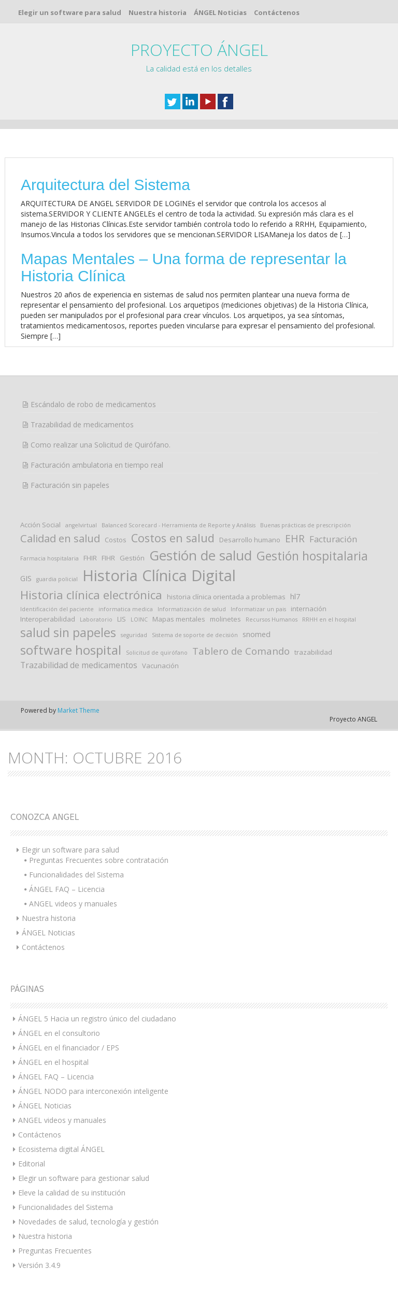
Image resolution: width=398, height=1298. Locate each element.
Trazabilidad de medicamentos (82, 424)
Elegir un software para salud (69, 12)
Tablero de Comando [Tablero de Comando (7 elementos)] (241, 650)
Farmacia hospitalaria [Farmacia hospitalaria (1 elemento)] (49, 558)
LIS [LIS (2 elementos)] (121, 619)
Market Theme (79, 710)
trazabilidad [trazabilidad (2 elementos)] (313, 652)
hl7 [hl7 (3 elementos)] (295, 596)
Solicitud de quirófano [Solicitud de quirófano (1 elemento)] (157, 652)
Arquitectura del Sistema (105, 184)
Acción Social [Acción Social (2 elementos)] (40, 524)
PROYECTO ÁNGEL (199, 49)
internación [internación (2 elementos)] (308, 608)
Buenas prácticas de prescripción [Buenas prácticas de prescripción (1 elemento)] (305, 525)
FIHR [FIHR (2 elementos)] (108, 558)
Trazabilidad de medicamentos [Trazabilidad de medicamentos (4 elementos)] (78, 665)
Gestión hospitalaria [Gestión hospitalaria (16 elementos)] (312, 556)
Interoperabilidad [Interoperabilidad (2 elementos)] (47, 619)
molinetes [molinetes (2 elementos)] (225, 619)
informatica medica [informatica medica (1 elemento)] (125, 609)
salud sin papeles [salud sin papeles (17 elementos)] (68, 632)
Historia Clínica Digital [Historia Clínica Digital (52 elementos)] (159, 575)
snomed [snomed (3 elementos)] (257, 634)
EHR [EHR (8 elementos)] (295, 538)
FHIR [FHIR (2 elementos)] (90, 558)
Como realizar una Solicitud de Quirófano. (100, 445)
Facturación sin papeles (70, 485)
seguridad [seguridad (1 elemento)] (134, 635)
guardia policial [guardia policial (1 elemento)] (57, 579)
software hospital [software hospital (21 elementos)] (70, 649)
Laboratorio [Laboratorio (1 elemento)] (96, 619)
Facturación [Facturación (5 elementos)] (333, 539)
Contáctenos (277, 12)
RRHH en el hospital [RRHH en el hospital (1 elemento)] (329, 619)
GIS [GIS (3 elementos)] (26, 578)
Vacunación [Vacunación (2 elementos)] (160, 665)
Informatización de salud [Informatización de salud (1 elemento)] (192, 609)
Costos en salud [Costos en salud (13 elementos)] (173, 537)
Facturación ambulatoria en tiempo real (97, 465)
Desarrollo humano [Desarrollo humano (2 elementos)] (249, 539)
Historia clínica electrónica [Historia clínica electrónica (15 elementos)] (91, 595)
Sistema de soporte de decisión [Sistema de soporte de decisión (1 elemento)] (195, 635)
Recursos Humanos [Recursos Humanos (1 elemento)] (271, 619)
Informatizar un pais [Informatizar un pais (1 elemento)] (258, 609)
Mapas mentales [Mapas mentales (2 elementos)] (178, 619)
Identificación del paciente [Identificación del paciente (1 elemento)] (57, 609)
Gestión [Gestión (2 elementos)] (132, 558)
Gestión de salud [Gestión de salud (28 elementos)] (200, 555)
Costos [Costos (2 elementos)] (115, 539)
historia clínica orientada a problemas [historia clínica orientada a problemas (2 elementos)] (226, 596)
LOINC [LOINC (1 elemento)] (139, 619)
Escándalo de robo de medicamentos (93, 404)
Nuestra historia (158, 12)
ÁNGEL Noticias (220, 12)
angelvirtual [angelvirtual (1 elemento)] (81, 525)
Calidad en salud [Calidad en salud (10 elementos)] (60, 538)
